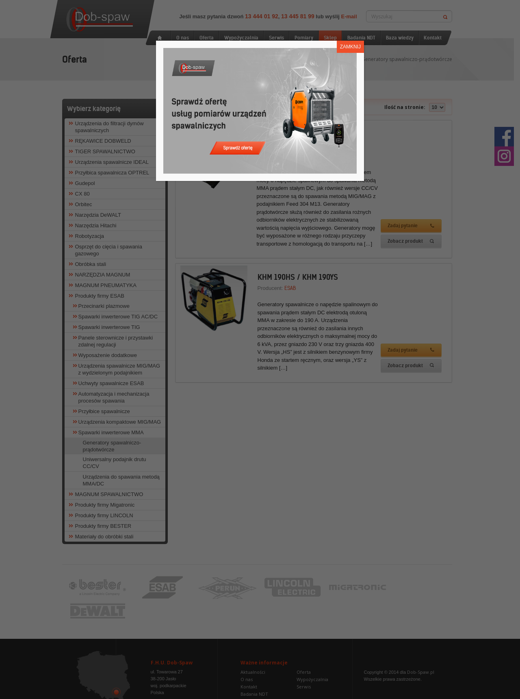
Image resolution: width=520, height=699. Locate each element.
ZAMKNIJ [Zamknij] (350, 47)
